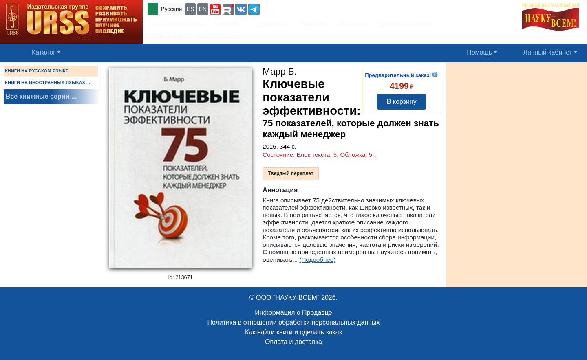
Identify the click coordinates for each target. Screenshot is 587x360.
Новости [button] (313, 23)
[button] (215, 9)
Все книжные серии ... (41, 96)
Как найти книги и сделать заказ (293, 332)
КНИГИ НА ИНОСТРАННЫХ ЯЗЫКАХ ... (47, 82)
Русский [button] (171, 9)
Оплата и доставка (293, 341)
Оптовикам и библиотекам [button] (192, 36)
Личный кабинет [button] (547, 52)
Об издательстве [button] (178, 23)
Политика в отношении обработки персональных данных (293, 322)
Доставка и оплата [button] (407, 23)
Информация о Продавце (293, 312)
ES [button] (190, 9)
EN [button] (203, 9)
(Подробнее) (317, 259)
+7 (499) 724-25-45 (291, 8)
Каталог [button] (43, 52)
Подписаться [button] (271, 23)
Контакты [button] (228, 23)
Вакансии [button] (352, 23)
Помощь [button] (479, 52)
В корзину (402, 101)
